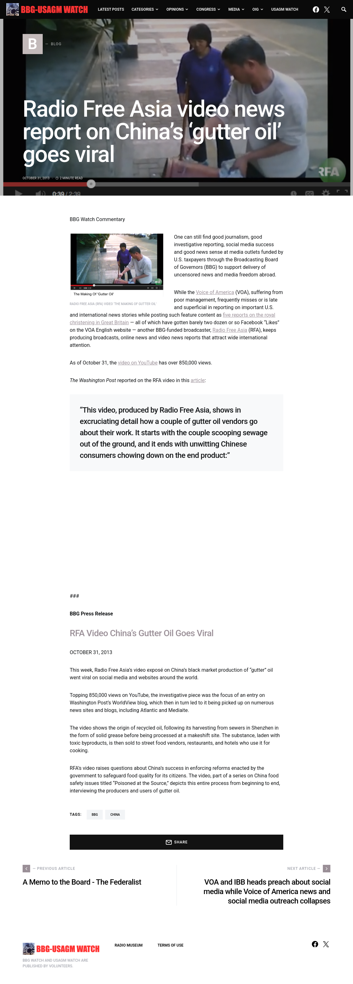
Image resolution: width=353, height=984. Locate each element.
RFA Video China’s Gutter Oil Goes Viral (142, 633)
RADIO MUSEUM (129, 945)
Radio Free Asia (230, 330)
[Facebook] (316, 9)
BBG (95, 814)
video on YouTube (137, 363)
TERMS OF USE (170, 945)
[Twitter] (327, 9)
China (115, 814)
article (197, 380)
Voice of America (215, 292)
